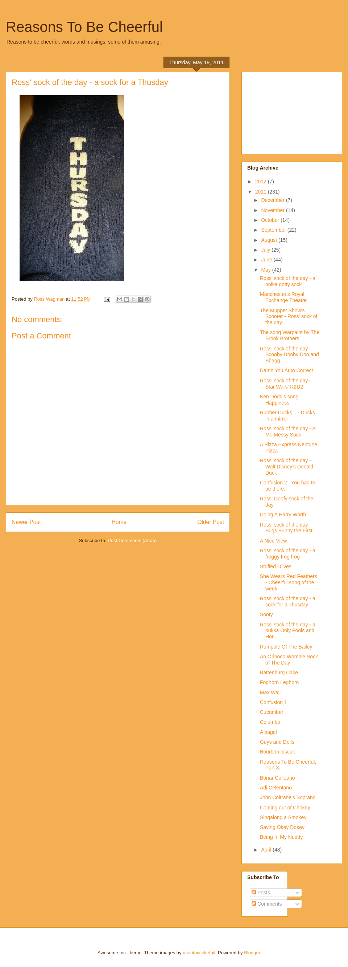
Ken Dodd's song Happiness (279, 400)
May (266, 270)
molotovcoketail (199, 952)
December (273, 200)
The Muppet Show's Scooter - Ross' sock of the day (289, 317)
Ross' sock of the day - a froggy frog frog (287, 554)
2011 (261, 192)
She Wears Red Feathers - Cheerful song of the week (288, 582)
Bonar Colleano (277, 778)
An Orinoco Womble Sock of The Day (289, 660)
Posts (261, 892)
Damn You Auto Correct (286, 370)
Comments (267, 904)
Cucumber (271, 712)
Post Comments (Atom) (132, 540)
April (267, 850)
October (271, 220)
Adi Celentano (276, 788)
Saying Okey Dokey (282, 827)
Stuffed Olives (275, 566)
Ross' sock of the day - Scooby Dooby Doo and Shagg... (289, 355)
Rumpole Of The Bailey (286, 647)
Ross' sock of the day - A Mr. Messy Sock (287, 432)
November (273, 210)
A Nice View (273, 541)
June (267, 260)
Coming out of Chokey (285, 807)
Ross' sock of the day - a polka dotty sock (287, 281)
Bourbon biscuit (277, 752)
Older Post (210, 522)
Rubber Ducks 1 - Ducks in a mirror (287, 416)
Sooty (266, 614)
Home (119, 522)
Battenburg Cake (279, 672)
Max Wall (270, 692)
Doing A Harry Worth (283, 514)
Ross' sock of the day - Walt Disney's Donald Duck (286, 467)
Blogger (252, 952)
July (266, 250)
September (274, 230)
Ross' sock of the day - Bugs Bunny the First (286, 528)
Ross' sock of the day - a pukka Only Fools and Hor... (287, 631)
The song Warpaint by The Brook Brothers (289, 335)
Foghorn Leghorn (279, 682)
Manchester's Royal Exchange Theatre (283, 297)
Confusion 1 (273, 702)
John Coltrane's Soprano (288, 797)
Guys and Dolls (277, 742)
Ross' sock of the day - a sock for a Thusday (287, 602)
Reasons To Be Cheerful (84, 27)
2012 (261, 181)
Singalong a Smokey (283, 817)
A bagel (268, 732)
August (269, 240)
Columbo (270, 722)
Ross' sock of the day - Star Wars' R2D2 (285, 384)
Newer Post (26, 522)
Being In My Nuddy (281, 837)
